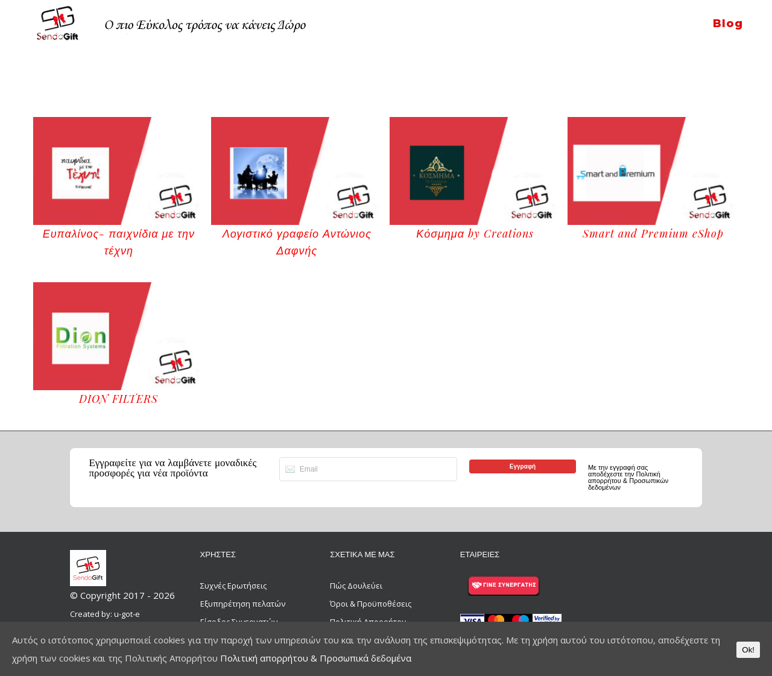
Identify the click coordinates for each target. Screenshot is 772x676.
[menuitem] (727, 16)
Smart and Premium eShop (653, 233)
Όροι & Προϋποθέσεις (370, 603)
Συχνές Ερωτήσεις (233, 585)
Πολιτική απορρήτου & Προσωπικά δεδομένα (315, 658)
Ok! (748, 649)
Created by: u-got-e (105, 613)
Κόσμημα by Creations (475, 233)
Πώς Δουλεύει (356, 585)
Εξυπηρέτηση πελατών (242, 603)
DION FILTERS (118, 398)
